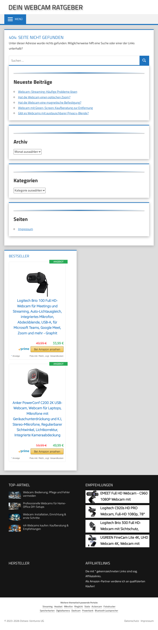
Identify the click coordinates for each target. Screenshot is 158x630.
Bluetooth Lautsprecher (106, 610)
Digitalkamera (63, 610)
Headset (58, 606)
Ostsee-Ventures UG (32, 621)
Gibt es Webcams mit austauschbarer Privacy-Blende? (53, 113)
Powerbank (87, 610)
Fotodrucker (109, 606)
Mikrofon (68, 606)
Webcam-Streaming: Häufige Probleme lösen (47, 91)
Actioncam (97, 606)
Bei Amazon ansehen (47, 349)
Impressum (25, 229)
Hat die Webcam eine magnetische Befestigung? (49, 102)
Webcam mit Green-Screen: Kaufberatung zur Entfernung (55, 107)
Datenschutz (131, 621)
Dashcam (76, 610)
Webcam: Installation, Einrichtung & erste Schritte (44, 516)
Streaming (48, 606)
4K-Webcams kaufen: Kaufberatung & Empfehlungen (46, 527)
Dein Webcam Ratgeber (45, 7)
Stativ (87, 606)
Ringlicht (78, 606)
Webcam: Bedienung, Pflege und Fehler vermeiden (46, 494)
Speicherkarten (47, 610)
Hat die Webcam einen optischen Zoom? (44, 97)
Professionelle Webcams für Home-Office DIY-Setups (44, 505)
